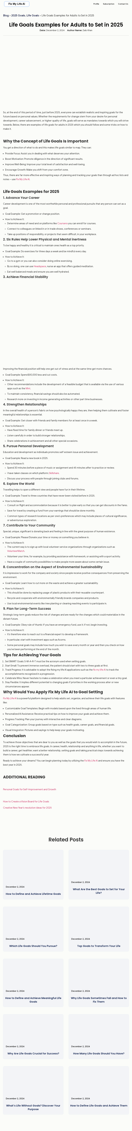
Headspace (40, 266)
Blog (6, 15)
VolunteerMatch (15, 551)
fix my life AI (99, 669)
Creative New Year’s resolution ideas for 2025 (27, 807)
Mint (28, 388)
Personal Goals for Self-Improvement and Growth (29, 789)
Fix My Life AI (16, 4)
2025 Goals (18, 15)
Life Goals (32, 15)
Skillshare (54, 473)
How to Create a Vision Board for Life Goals (26, 801)
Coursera (62, 223)
